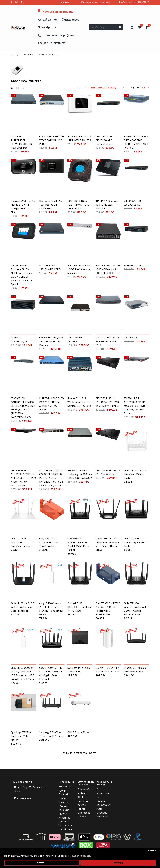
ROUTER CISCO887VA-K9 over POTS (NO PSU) (108, 341)
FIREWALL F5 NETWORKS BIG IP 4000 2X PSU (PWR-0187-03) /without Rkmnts (135, 406)
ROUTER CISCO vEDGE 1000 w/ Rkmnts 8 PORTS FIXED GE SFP (108, 269)
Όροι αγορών (65, 825)
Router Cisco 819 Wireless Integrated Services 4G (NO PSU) (79, 402)
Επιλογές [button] (41, 863)
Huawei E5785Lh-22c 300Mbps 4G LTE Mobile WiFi (50, 204)
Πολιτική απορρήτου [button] (80, 855)
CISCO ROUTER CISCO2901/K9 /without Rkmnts (105, 140)
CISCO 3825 (130, 337)
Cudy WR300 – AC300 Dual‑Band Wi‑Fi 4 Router (135, 474)
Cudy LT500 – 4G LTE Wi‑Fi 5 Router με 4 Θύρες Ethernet (22, 607)
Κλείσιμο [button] (152, 851)
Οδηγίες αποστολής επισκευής (95, 2)
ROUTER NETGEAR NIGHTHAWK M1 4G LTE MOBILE (78, 204)
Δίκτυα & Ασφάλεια (28, 55)
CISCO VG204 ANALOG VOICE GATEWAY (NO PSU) (51, 140)
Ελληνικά (64, 2)
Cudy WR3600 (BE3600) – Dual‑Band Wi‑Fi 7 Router (80, 607)
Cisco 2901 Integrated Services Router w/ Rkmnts (51, 341)
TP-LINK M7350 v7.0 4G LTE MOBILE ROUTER (107, 204)
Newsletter (102, 816)
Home (13, 55)
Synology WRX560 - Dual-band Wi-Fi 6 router (21, 736)
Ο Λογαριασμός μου (103, 793)
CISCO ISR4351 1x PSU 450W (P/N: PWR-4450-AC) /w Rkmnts (108, 402)
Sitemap (82, 816)
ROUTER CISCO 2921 (135, 265)
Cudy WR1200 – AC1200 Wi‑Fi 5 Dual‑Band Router (20, 542)
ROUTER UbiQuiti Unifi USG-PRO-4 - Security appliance (79, 269)
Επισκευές (65, 786)
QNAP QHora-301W (78, 732)
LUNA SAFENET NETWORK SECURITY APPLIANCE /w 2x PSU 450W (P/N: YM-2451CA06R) (23, 478)
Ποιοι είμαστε (65, 829)
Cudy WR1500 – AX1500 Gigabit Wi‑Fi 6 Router (136, 542)
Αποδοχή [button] (118, 863)
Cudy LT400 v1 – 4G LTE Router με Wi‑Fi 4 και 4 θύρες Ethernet (107, 542)
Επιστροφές (84, 812)
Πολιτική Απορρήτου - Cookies (65, 817)
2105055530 (143, 2)
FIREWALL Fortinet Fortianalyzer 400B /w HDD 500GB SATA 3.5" (80, 474)
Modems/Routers (49, 55)
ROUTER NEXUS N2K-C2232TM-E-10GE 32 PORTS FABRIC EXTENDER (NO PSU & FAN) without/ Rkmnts (51, 478)
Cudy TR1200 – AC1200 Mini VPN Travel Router (48, 542)
